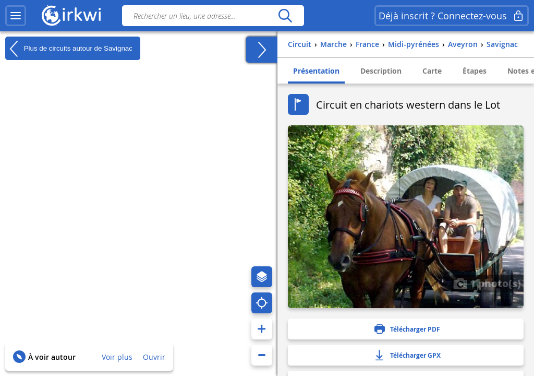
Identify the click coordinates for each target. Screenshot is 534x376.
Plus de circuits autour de (68, 48)
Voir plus (117, 357)
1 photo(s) (487, 283)
